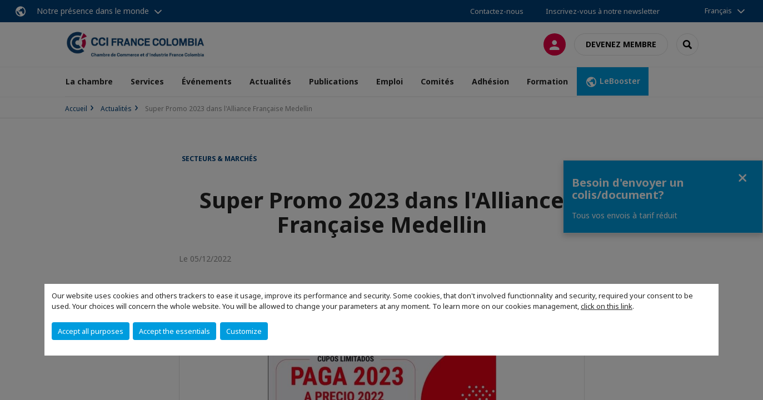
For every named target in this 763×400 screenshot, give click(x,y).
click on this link (606, 306)
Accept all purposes (90, 331)
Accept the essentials (174, 331)
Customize (244, 331)
